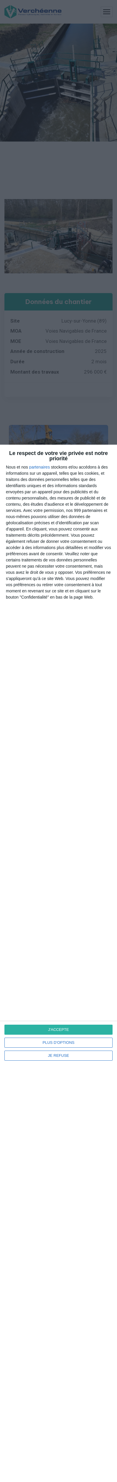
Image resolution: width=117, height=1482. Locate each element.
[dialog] (58, 963)
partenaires (39, 467)
